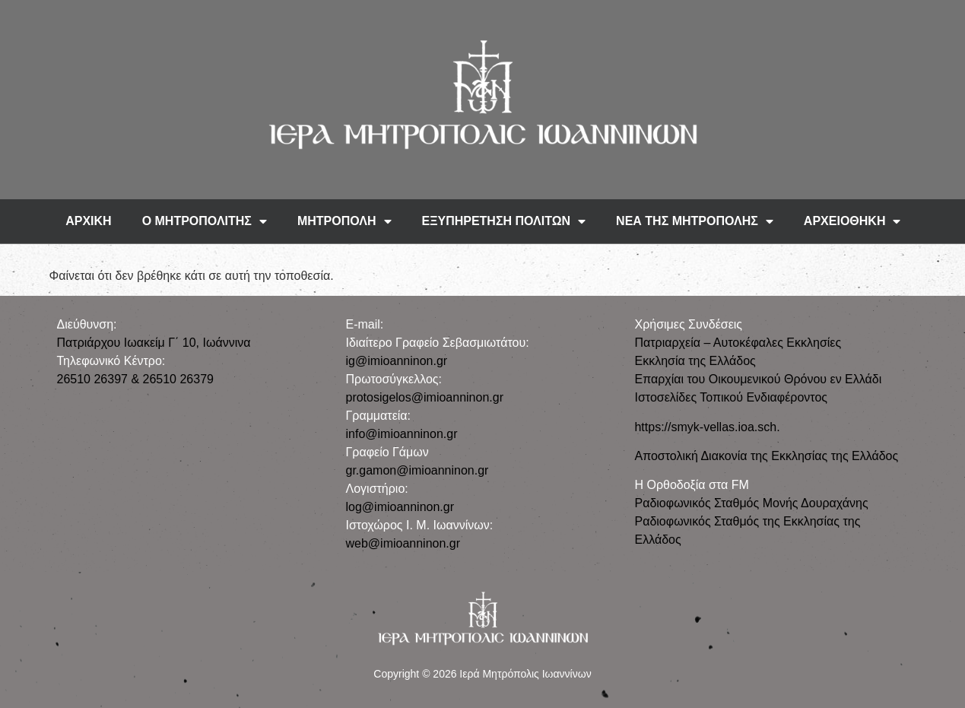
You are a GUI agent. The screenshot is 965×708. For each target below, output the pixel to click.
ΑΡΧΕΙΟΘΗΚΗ (852, 221)
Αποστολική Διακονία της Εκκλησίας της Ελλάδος (766, 455)
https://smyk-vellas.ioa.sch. (706, 427)
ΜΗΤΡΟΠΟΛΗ (344, 221)
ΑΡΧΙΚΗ (88, 220)
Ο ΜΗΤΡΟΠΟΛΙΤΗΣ (204, 221)
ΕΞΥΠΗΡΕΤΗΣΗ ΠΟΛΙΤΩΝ (504, 221)
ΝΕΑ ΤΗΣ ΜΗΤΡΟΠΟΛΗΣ (694, 221)
